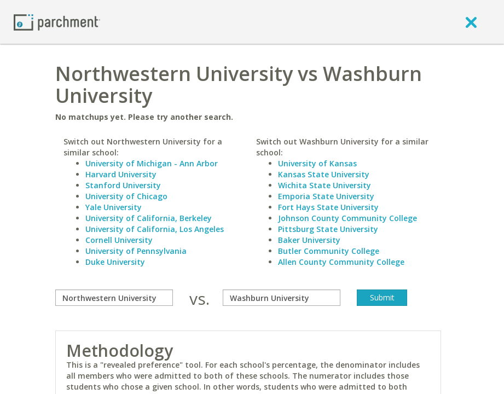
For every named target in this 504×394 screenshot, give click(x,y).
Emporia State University (326, 196)
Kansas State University (323, 174)
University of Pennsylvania (136, 251)
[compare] (114, 297)
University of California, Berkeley (148, 218)
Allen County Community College (341, 262)
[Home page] (57, 21)
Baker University (309, 240)
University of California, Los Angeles (154, 229)
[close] (471, 21)
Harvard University (121, 174)
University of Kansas (317, 163)
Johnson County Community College (347, 218)
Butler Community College (328, 251)
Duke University (115, 262)
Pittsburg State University (328, 229)
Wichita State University (324, 185)
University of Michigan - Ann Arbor (151, 163)
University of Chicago (126, 196)
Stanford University (123, 185)
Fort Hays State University (328, 207)
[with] (281, 297)
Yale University (113, 207)
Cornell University (119, 240)
